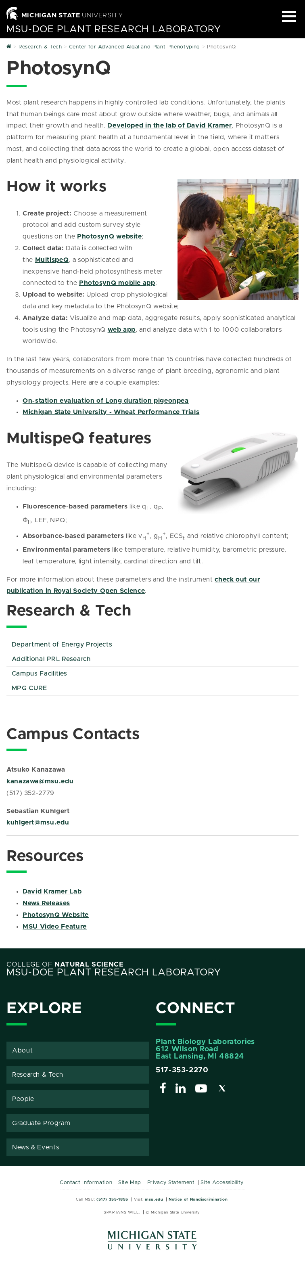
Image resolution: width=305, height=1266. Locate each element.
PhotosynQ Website (56, 915)
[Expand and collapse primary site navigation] (289, 16)
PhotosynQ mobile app (117, 283)
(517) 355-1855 (112, 1199)
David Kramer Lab (52, 891)
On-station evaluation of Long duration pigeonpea (106, 401)
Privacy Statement (171, 1182)
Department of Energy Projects (62, 644)
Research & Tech (37, 1074)
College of (65, 964)
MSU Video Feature (55, 926)
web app (122, 329)
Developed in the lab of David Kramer (169, 125)
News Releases (46, 903)
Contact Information (86, 1182)
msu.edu (154, 1199)
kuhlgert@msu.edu (37, 822)
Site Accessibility (222, 1182)
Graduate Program (41, 1123)
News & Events (35, 1147)
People (23, 1099)
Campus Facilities (39, 673)
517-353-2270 (182, 1070)
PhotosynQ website (109, 236)
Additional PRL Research (51, 659)
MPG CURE (29, 688)
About (22, 1050)
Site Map (129, 1182)
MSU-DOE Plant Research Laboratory (113, 29)
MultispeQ (52, 260)
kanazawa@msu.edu (39, 781)
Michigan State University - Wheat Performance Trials (111, 412)
